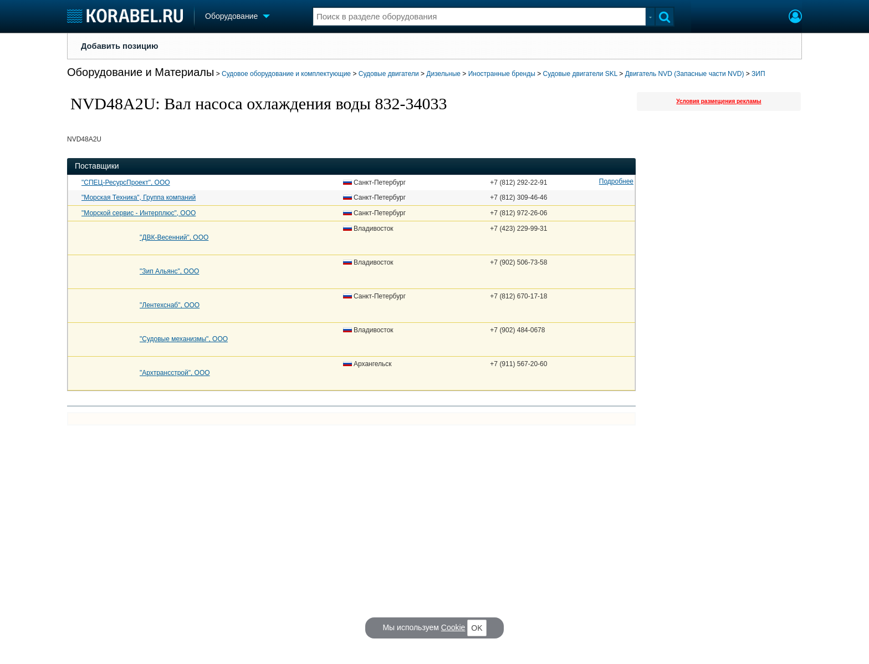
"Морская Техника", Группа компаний (138, 197)
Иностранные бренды (501, 74)
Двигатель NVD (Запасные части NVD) (684, 74)
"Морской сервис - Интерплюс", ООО (138, 213)
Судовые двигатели (389, 74)
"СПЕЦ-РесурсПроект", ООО (125, 182)
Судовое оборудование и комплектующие (286, 74)
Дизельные (443, 74)
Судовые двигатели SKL (580, 74)
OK (476, 628)
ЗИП (758, 74)
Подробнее (616, 181)
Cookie (453, 627)
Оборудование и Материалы (140, 72)
